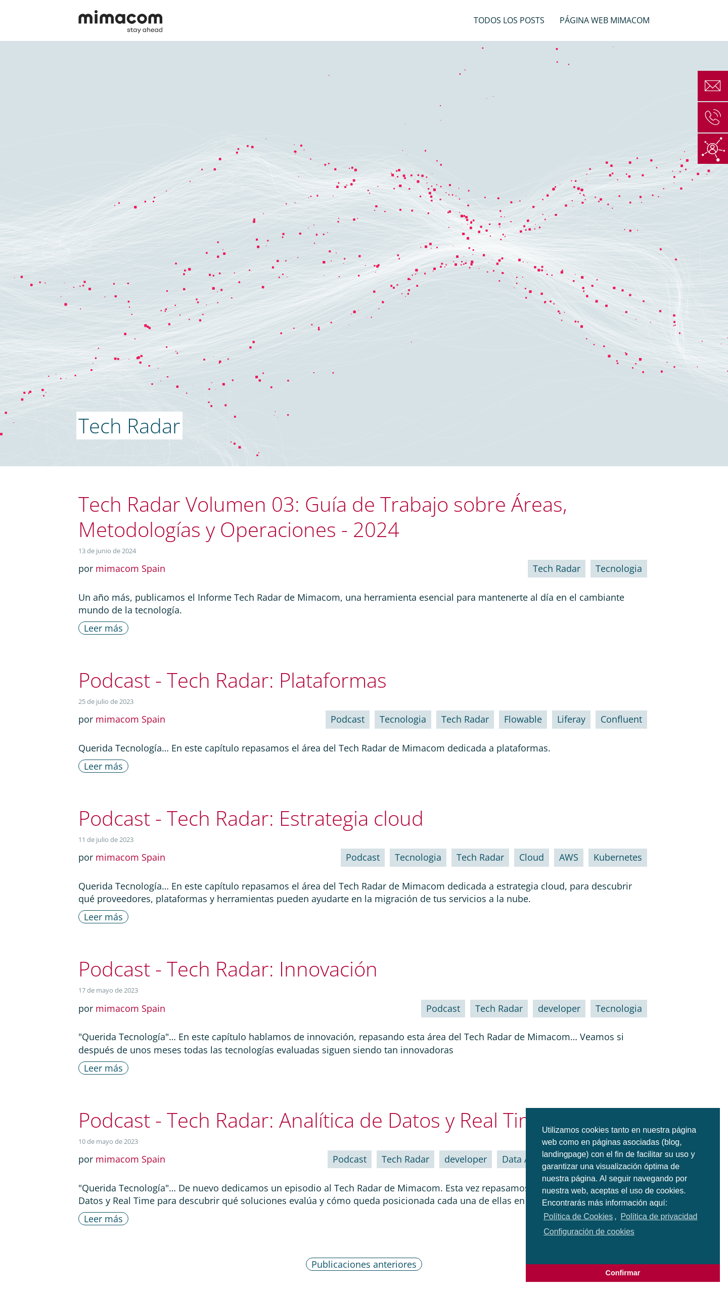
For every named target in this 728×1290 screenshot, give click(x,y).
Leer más (103, 628)
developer (559, 1008)
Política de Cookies (578, 1216)
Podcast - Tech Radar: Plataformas (232, 680)
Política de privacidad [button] (658, 1216)
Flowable (523, 719)
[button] (543, 1246)
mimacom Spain (130, 568)
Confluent (621, 719)
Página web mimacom (605, 20)
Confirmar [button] (623, 1273)
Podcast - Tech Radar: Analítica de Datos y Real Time (312, 1120)
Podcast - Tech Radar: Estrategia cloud (251, 818)
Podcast (348, 719)
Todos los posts (509, 20)
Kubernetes (618, 857)
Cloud (531, 857)
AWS (568, 857)
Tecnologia (619, 568)
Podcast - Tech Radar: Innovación (228, 969)
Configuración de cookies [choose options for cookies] (588, 1231)
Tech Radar (556, 568)
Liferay (571, 719)
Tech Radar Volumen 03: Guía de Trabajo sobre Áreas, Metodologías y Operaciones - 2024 (322, 516)
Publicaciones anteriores (364, 1264)
